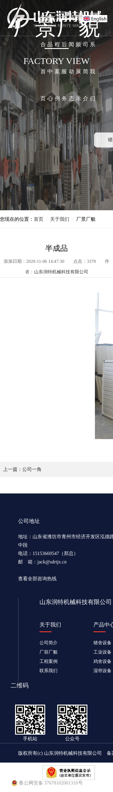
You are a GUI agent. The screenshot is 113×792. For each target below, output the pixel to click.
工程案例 (57, 58)
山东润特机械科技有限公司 (61, 271)
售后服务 (64, 58)
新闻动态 (71, 58)
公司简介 (85, 58)
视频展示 (78, 58)
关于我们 (59, 219)
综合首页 (43, 58)
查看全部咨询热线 (37, 578)
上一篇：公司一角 (22, 469)
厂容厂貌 (48, 652)
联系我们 (92, 58)
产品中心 (50, 58)
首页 (38, 219)
